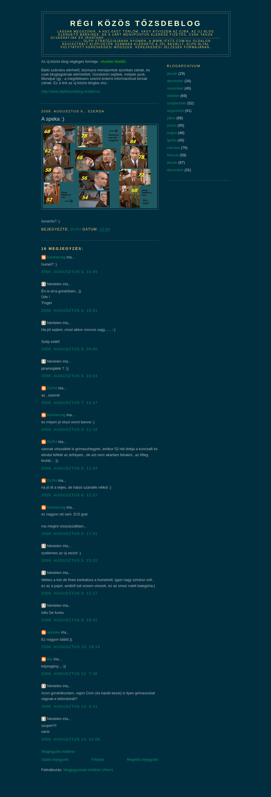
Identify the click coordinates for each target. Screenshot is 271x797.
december (175, 81)
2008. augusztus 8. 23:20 (69, 560)
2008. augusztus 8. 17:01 (69, 533)
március (173, 147)
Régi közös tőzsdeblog (135, 23)
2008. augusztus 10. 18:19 (70, 647)
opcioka (53, 632)
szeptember (176, 103)
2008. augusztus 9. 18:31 (69, 620)
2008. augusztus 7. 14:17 (69, 402)
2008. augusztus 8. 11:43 (69, 468)
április (172, 140)
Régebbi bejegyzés (142, 759)
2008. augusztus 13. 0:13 (69, 706)
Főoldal (98, 759)
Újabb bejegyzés (55, 759)
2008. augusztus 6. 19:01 (69, 310)
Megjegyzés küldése (58, 751)
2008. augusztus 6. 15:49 (69, 272)
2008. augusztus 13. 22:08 (70, 739)
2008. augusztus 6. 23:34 (69, 376)
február (173, 155)
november (175, 88)
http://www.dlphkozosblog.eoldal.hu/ (71, 91)
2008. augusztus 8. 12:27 (69, 495)
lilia (50, 659)
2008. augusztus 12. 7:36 (69, 673)
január (172, 73)
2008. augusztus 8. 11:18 (69, 429)
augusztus (175, 110)
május (172, 133)
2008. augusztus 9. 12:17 (69, 593)
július (171, 118)
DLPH (52, 388)
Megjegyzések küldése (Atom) (88, 770)
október (173, 96)
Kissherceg (56, 257)
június (172, 125)
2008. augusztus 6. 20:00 (69, 349)
